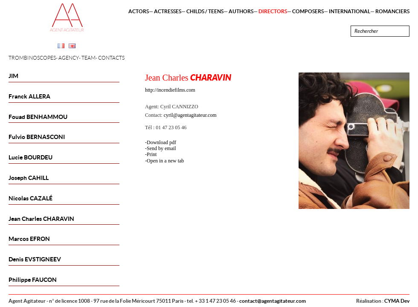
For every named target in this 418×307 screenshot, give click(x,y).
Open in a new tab (165, 161)
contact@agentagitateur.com (272, 301)
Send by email (161, 148)
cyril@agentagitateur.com (190, 115)
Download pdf (161, 142)
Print (152, 154)
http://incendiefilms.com (170, 90)
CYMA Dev (396, 301)
